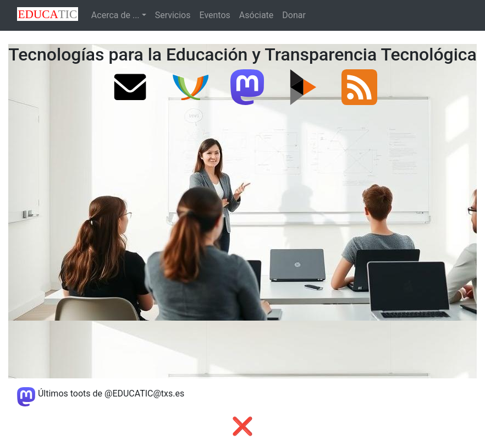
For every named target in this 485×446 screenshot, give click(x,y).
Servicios (173, 15)
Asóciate (256, 15)
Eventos (215, 15)
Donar (294, 15)
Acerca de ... (115, 15)
